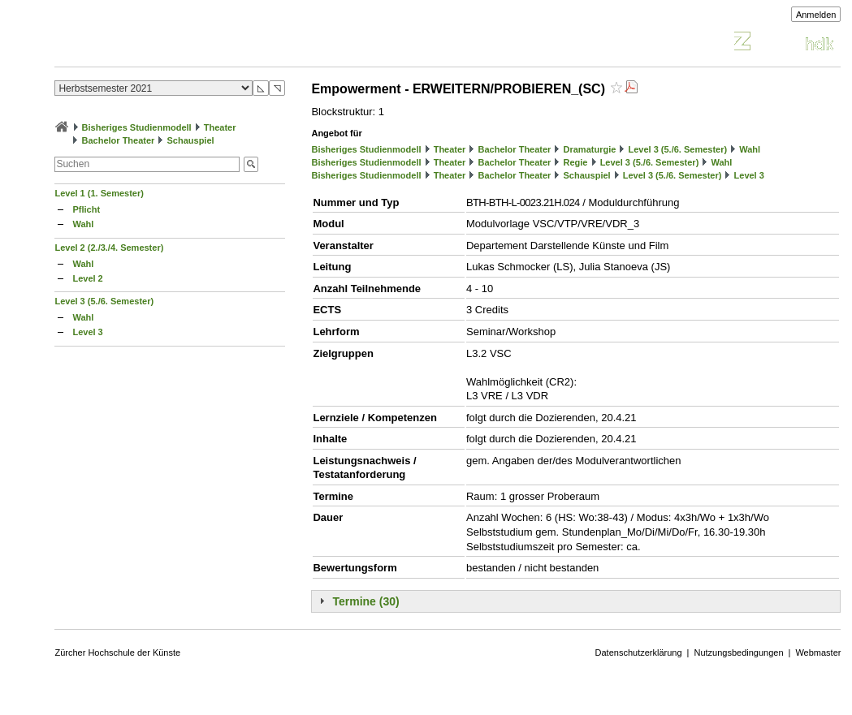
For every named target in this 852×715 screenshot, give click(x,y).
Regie (576, 162)
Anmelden (816, 14)
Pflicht (86, 209)
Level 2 (87, 278)
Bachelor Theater (118, 140)
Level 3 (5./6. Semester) (104, 301)
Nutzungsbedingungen (738, 652)
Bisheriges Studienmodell (137, 127)
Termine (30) (365, 601)
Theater (220, 127)
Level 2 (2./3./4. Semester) (108, 247)
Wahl (82, 224)
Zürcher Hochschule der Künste (117, 652)
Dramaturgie (590, 149)
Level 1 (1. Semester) (98, 193)
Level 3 (87, 332)
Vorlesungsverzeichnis (173, 43)
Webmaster (818, 652)
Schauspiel (190, 140)
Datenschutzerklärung (638, 652)
